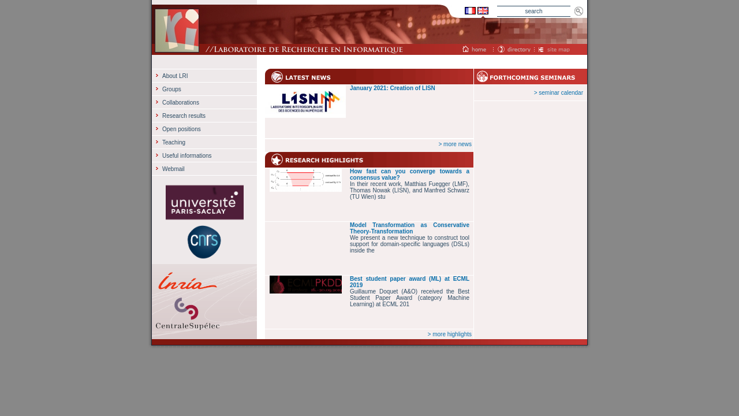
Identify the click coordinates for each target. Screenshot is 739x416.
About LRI (175, 76)
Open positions (181, 129)
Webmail (173, 169)
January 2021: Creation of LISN (392, 88)
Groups (171, 89)
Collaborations (180, 102)
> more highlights (450, 334)
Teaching (173, 142)
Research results (184, 116)
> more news (455, 144)
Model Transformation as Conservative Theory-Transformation (409, 228)
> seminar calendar (558, 93)
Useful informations (187, 156)
